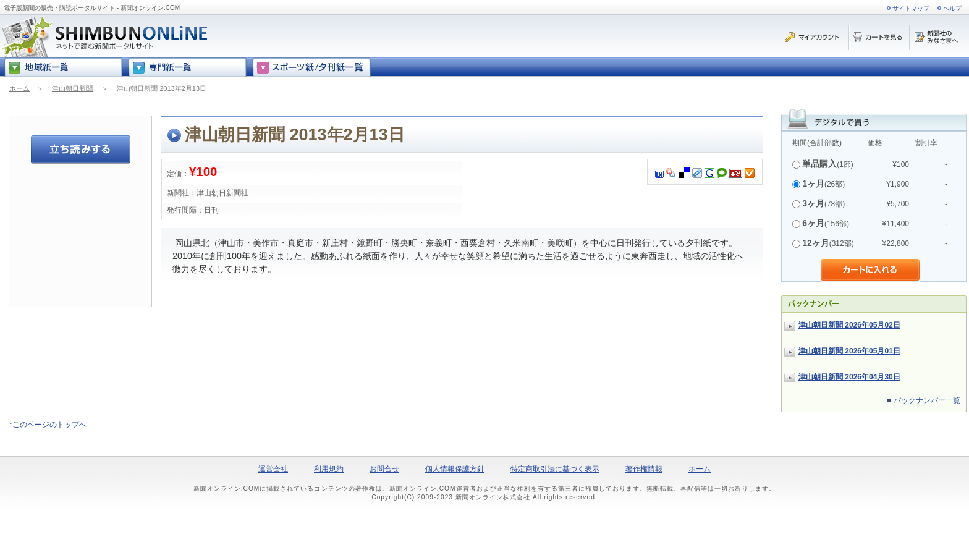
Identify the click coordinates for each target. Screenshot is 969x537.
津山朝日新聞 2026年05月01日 (849, 351)
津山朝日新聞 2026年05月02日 (849, 325)
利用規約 (329, 469)
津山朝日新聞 (72, 88)
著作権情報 (643, 469)
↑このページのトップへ (48, 424)
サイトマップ (910, 8)
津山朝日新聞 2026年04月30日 (849, 377)
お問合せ (384, 469)
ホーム (19, 88)
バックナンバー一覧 (927, 400)
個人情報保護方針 (455, 469)
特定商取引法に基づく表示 (554, 469)
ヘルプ (952, 8)
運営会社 (273, 469)
